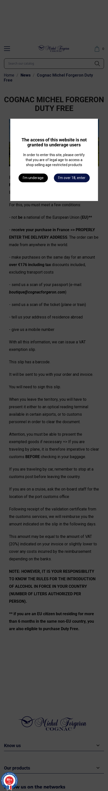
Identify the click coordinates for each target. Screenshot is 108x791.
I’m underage (33, 178)
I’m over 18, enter (71, 178)
